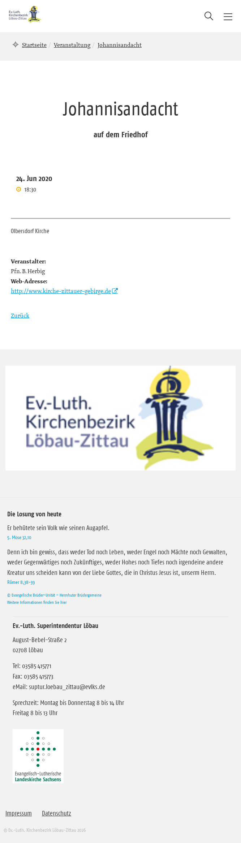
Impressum (18, 813)
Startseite (34, 45)
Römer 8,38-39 (21, 582)
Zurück (20, 315)
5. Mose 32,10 (19, 537)
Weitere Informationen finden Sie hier (36, 602)
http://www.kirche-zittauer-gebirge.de (61, 291)
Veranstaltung (72, 45)
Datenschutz (56, 813)
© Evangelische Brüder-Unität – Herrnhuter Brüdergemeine (54, 595)
